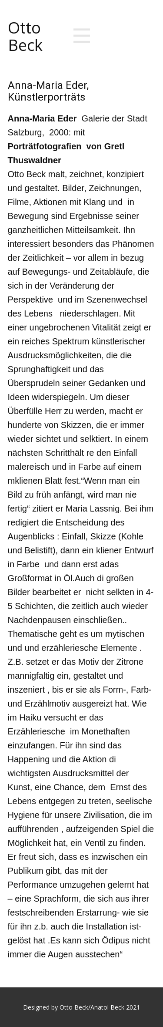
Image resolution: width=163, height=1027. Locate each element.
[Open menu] (82, 36)
